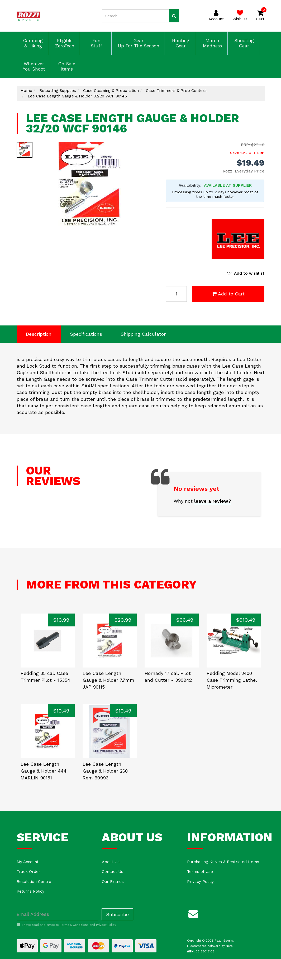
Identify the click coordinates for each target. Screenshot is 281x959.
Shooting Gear (243, 43)
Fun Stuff (95, 43)
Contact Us (112, 871)
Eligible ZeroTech (64, 43)
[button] (245, 273)
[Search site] (174, 15)
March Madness (211, 43)
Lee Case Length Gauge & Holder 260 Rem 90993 (105, 770)
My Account (28, 861)
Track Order (28, 871)
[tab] (39, 334)
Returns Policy (30, 891)
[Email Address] (57, 914)
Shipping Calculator (143, 334)
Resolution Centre (34, 881)
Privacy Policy (200, 881)
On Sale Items (66, 66)
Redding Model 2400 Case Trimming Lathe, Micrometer (232, 679)
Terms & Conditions (74, 925)
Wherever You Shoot (33, 66)
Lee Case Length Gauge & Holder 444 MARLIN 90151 (43, 770)
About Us (111, 861)
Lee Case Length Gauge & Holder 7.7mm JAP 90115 (108, 679)
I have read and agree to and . (67, 925)
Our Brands (113, 881)
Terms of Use (200, 871)
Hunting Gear (179, 43)
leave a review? (212, 501)
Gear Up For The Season (137, 43)
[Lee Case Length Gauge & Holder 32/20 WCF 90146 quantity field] (176, 294)
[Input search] (135, 15)
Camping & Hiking (32, 43)
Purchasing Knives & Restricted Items (223, 861)
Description (38, 334)
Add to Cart (228, 293)
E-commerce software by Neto (210, 946)
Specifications (86, 334)
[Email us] (193, 913)
